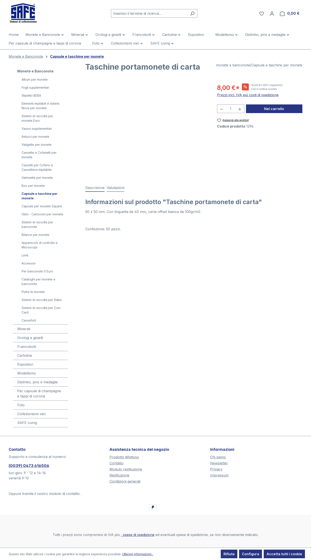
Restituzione (119, 475)
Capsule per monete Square (42, 206)
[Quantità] (230, 108)
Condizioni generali (124, 481)
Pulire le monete (33, 292)
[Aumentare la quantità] (239, 108)
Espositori (25, 364)
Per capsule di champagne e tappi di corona (39, 393)
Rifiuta (229, 554)
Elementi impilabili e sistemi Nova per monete (40, 106)
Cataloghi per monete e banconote (38, 281)
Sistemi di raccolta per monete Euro (37, 118)
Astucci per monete (35, 136)
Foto (21, 405)
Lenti (25, 255)
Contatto (116, 463)
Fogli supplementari (35, 87)
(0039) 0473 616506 (29, 465)
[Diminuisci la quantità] (221, 108)
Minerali (23, 329)
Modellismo (26, 373)
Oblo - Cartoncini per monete (42, 214)
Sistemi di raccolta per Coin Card (41, 310)
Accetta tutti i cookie (284, 554)
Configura (250, 554)
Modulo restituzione (125, 469)
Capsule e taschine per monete (39, 196)
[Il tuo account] (272, 13)
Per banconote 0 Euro (37, 271)
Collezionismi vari (31, 414)
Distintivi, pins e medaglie (37, 382)
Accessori (29, 263)
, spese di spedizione (137, 535)
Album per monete (35, 79)
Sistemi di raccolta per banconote (37, 224)
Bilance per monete (35, 235)
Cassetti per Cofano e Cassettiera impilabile (37, 167)
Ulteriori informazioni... (137, 554)
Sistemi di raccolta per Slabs (42, 300)
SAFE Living (27, 423)
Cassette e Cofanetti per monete (39, 155)
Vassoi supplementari (37, 128)
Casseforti (29, 320)
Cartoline (24, 355)
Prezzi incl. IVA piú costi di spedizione (248, 95)
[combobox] (149, 13)
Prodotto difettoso (124, 457)
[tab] (95, 188)
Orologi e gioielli (30, 338)
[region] (147, 129)
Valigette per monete (37, 144)
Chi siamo (218, 457)
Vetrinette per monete (37, 177)
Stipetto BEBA (31, 95)
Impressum (219, 475)
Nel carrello (274, 109)
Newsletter (219, 463)
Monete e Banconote (35, 71)
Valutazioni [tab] (115, 188)
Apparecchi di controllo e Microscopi (40, 245)
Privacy (216, 469)
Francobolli (26, 346)
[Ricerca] (192, 13)
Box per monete (33, 185)
